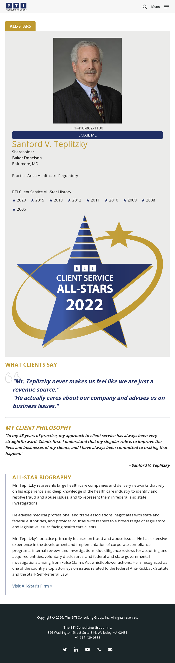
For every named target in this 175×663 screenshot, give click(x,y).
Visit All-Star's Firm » (32, 586)
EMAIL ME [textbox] (87, 135)
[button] (160, 6)
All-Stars (20, 26)
